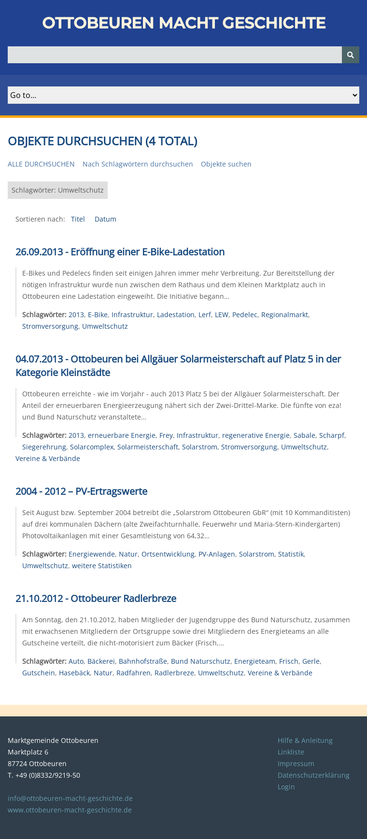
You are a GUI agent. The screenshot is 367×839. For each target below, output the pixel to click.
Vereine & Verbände (47, 458)
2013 (76, 314)
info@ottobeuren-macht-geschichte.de (70, 798)
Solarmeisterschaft (147, 446)
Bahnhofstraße (143, 661)
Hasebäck (74, 672)
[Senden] (350, 54)
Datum (105, 219)
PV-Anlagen (216, 554)
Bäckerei (101, 661)
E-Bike (98, 314)
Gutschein (38, 672)
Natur (128, 554)
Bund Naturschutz (200, 661)
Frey (166, 435)
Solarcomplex (91, 446)
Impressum (296, 763)
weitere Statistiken (102, 565)
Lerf (204, 314)
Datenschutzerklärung (314, 775)
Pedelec (244, 314)
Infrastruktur (132, 314)
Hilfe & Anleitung (305, 740)
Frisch (288, 661)
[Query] (183, 54)
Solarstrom (199, 446)
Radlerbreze (174, 672)
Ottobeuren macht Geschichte (183, 23)
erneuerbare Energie (121, 435)
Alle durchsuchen (41, 163)
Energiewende (92, 554)
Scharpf (331, 435)
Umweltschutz (105, 326)
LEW (221, 314)
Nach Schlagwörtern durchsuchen (138, 163)
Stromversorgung (50, 326)
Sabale (304, 435)
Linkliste (291, 751)
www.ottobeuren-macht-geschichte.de (70, 809)
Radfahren (133, 672)
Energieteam (254, 661)
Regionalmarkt (284, 314)
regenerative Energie (256, 435)
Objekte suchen (226, 163)
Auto (76, 661)
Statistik (291, 554)
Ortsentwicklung (168, 554)
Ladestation (176, 314)
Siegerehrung (44, 446)
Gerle (311, 661)
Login (286, 786)
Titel (79, 219)
